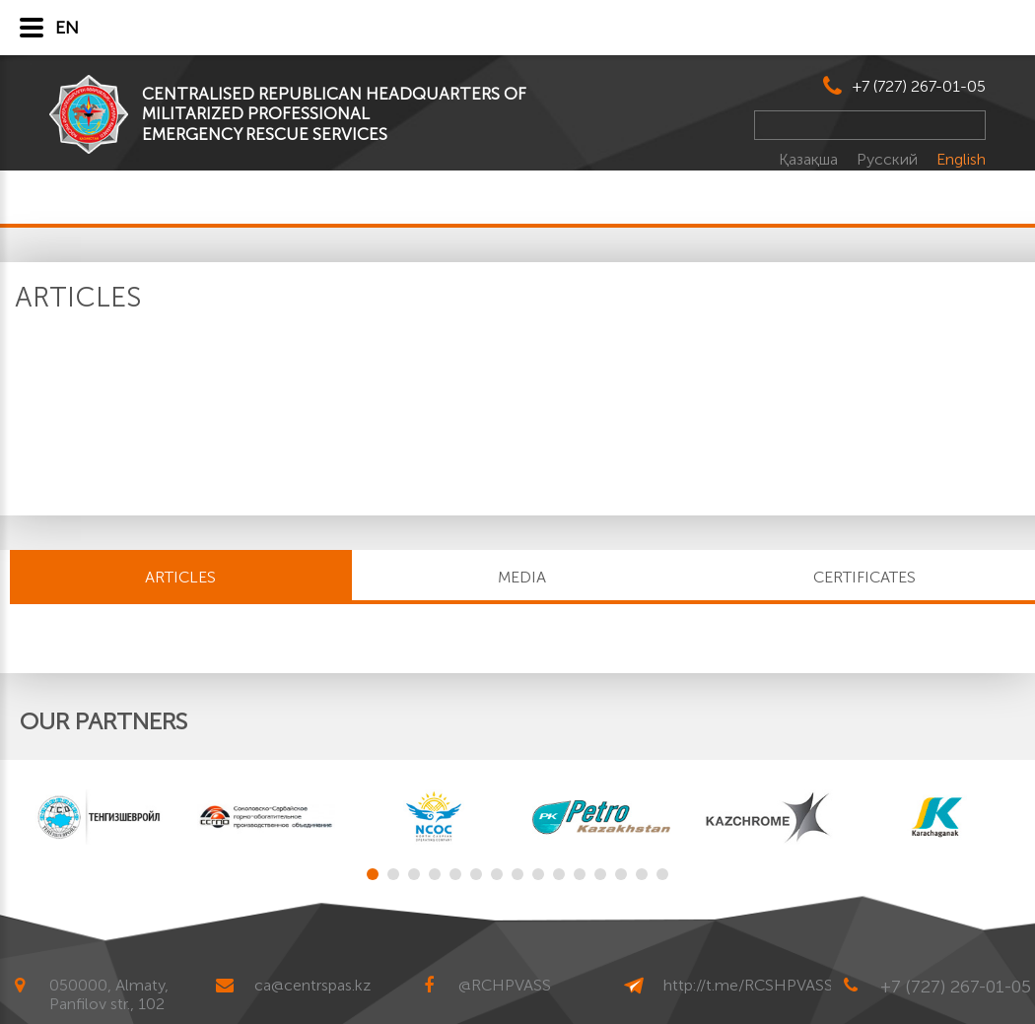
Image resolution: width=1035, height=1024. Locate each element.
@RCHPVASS (504, 985)
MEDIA (522, 577)
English (961, 159)
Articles (180, 577)
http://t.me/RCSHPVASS (748, 985)
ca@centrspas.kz (312, 985)
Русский (889, 159)
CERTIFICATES (864, 577)
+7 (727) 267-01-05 (919, 86)
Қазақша (810, 159)
